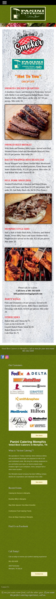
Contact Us (39, 574)
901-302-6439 (13, 561)
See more (39, 435)
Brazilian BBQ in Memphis (17, 499)
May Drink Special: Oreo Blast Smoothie (22, 505)
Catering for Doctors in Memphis (19, 493)
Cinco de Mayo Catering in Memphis (21, 517)
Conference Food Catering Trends (20, 511)
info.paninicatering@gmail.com (28, 294)
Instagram (7, 357)
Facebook (3, 357)
